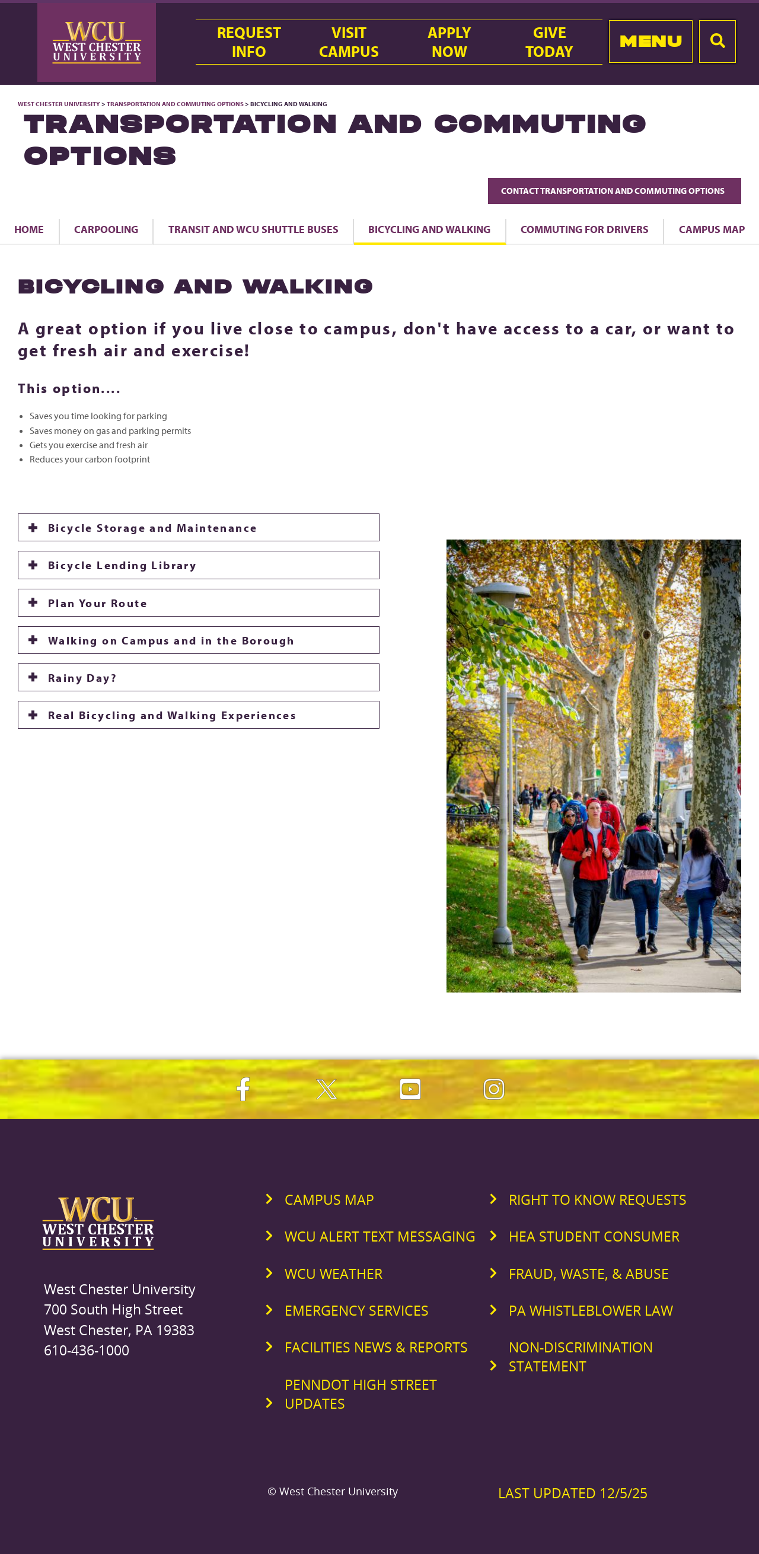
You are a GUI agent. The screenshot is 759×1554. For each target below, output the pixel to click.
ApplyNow (449, 42)
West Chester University (59, 104)
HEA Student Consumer (594, 1236)
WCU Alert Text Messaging (380, 1236)
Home (29, 229)
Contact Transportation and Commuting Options (614, 190)
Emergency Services (357, 1310)
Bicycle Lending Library (122, 564)
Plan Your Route (98, 602)
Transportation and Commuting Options (175, 104)
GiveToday (549, 42)
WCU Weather (333, 1273)
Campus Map (329, 1199)
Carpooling (106, 229)
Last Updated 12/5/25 (573, 1492)
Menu (651, 41)
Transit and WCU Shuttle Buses (253, 229)
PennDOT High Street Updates (361, 1394)
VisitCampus (349, 42)
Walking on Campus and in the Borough (171, 640)
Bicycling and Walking (429, 229)
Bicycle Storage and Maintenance (152, 527)
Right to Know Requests (598, 1199)
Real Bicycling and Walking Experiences (172, 714)
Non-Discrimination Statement (581, 1357)
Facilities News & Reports (376, 1347)
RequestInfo (249, 42)
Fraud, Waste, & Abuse (589, 1273)
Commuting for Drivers (585, 229)
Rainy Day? (82, 677)
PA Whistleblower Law (591, 1310)
